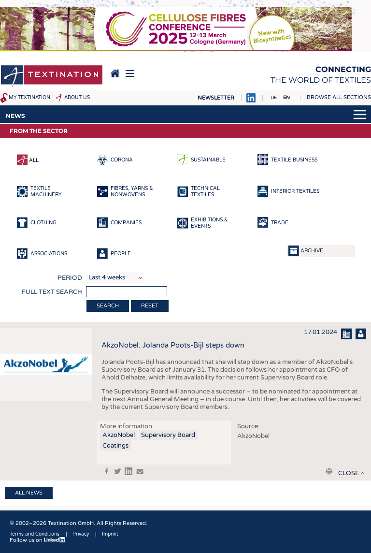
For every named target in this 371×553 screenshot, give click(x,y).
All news (29, 493)
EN (286, 98)
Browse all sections (339, 97)
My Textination (29, 98)
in (128, 471)
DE (274, 98)
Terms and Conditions (34, 534)
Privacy (80, 534)
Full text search (52, 292)
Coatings (115, 446)
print (329, 471)
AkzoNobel (118, 435)
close (348, 473)
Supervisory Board (168, 435)
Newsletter (216, 98)
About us (77, 98)
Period (69, 278)
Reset (149, 306)
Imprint (110, 534)
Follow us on (38, 540)
